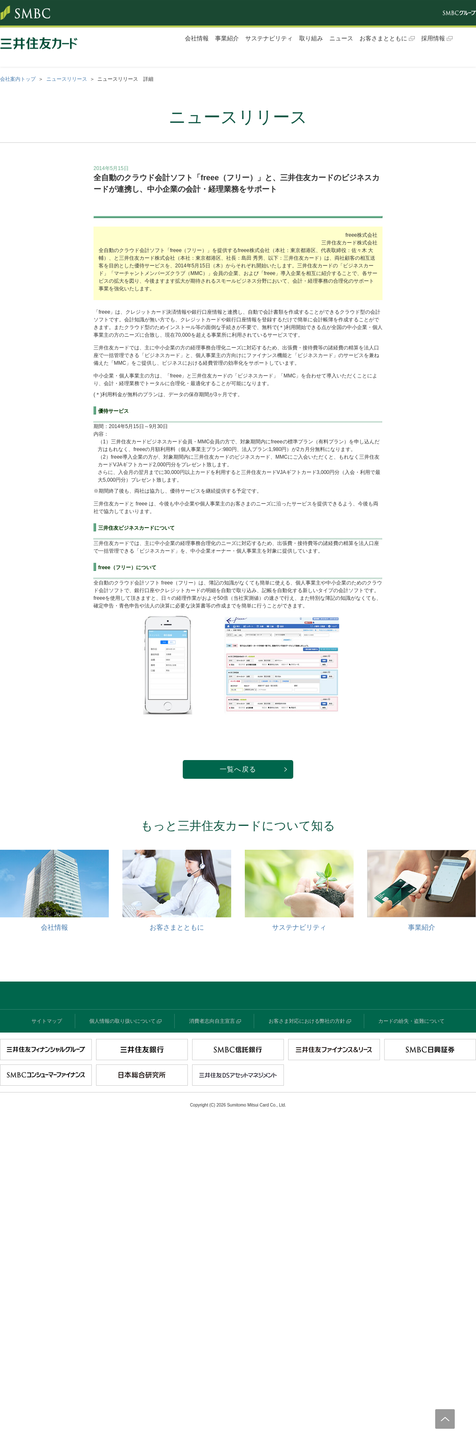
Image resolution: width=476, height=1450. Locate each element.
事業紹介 (227, 38)
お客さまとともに (383, 38)
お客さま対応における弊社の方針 (307, 1021)
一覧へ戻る (238, 769)
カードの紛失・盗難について (411, 1021)
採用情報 (433, 38)
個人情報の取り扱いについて (122, 1021)
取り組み (311, 38)
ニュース (341, 38)
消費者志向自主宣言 (212, 1021)
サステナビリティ (269, 38)
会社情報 (197, 38)
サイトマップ (46, 1021)
